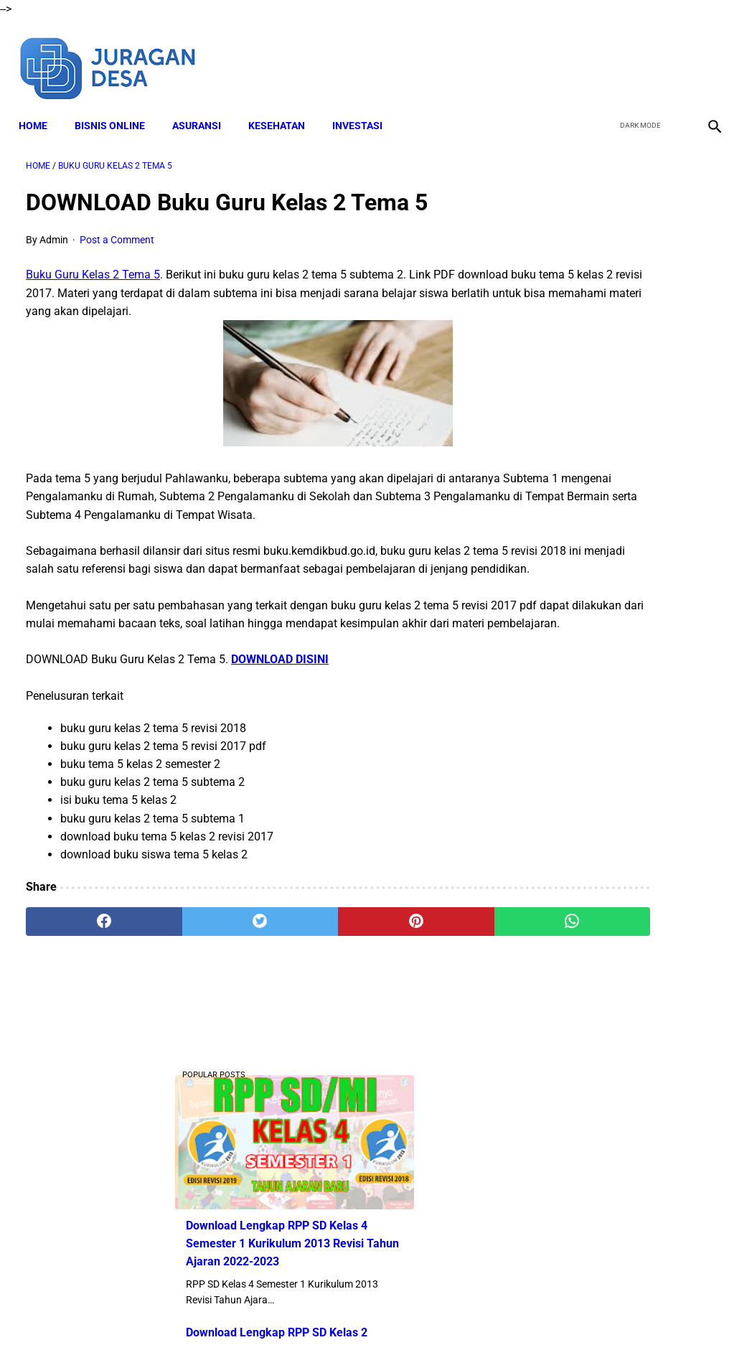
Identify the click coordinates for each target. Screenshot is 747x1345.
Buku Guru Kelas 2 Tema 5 (93, 265)
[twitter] (638, 56)
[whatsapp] (432, 966)
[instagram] (705, 56)
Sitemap (551, 1308)
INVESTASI (364, 108)
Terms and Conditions (344, 1308)
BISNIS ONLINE (117, 108)
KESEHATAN (283, 108)
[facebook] (604, 56)
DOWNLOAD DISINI (280, 704)
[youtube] (672, 56)
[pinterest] (316, 966)
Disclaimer (258, 1308)
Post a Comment (117, 229)
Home (40, 108)
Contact (501, 1308)
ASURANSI (203, 108)
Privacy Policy (438, 1308)
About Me (199, 1308)
